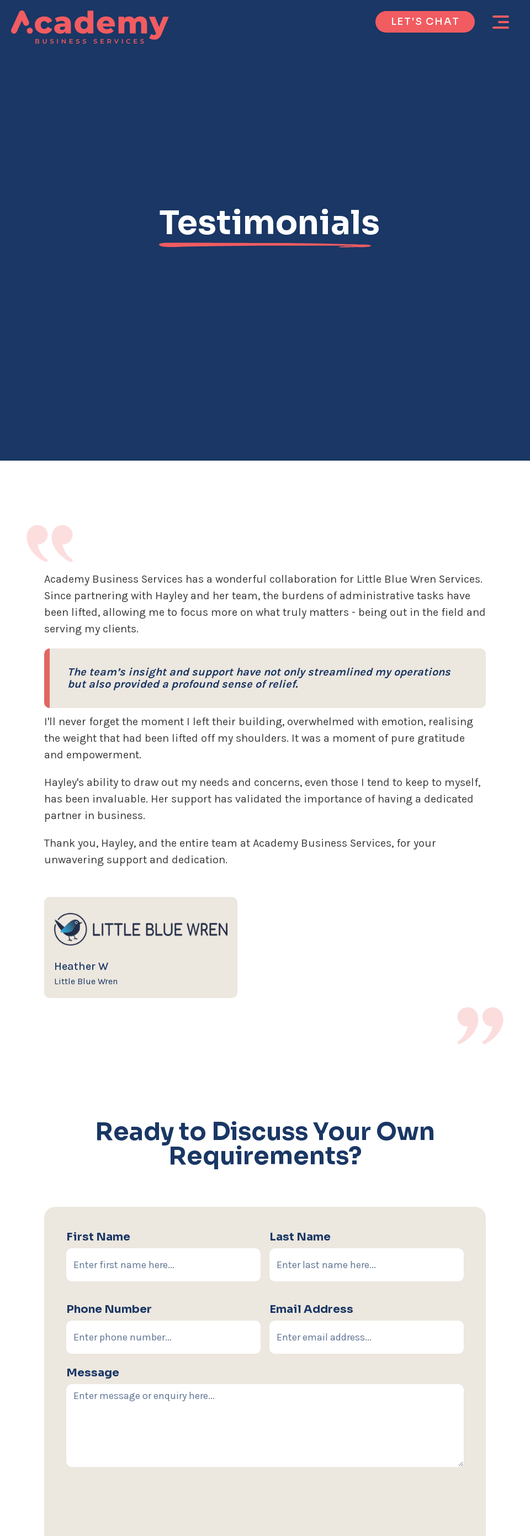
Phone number (109, 1309)
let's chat (425, 21)
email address (311, 1309)
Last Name (300, 1237)
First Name (98, 1237)
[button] (501, 22)
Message (92, 1373)
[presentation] (265, 1510)
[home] (90, 27)
